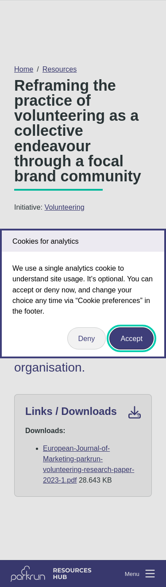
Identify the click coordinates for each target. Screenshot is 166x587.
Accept (131, 338)
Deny (86, 338)
